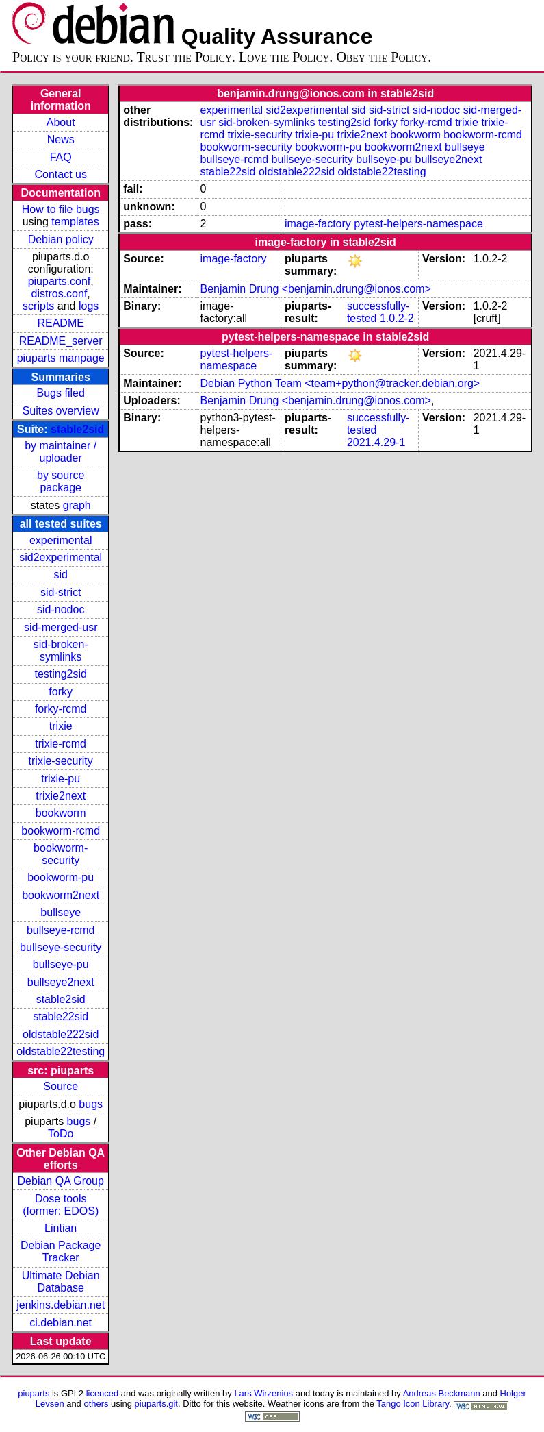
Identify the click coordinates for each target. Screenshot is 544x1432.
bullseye (60, 912)
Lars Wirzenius (263, 1393)
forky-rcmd (61, 709)
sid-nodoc (60, 609)
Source (60, 1086)
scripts (38, 306)
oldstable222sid (61, 1034)
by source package (60, 481)
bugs (91, 1104)
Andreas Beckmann (441, 1393)
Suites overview (61, 411)
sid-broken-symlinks (61, 651)
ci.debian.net (60, 1323)
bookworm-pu (60, 877)
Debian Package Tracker (61, 1251)
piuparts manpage (61, 358)
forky (61, 692)
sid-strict (60, 592)
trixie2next (61, 796)
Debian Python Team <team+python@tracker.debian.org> (340, 383)
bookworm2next (60, 895)
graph (77, 505)
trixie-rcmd (60, 744)
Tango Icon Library (412, 1403)
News (61, 139)
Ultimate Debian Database (61, 1282)
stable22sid (60, 1016)
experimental (60, 540)
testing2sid (60, 674)
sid (60, 574)
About (61, 122)
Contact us (60, 174)
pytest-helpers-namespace (418, 224)
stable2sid (77, 429)
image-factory (318, 224)
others (95, 1403)
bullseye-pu (61, 964)
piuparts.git (156, 1403)
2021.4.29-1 (376, 442)
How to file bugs (61, 209)
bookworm (61, 813)
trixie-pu (60, 779)
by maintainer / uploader (60, 452)
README (60, 323)
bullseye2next (60, 982)
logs (89, 306)
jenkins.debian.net (60, 1305)
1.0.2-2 (397, 318)
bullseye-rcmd (61, 930)
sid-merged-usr (61, 627)
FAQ (61, 157)
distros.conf (59, 293)
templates (75, 221)
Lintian (60, 1228)
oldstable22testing (60, 1051)
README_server (61, 341)
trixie (61, 726)
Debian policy (61, 239)
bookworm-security (61, 854)
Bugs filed (61, 393)
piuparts (33, 1393)
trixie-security (61, 761)
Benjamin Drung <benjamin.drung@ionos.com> (315, 289)
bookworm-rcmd (60, 831)
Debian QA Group (61, 1181)
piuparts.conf (59, 281)
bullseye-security (60, 947)
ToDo (60, 1133)
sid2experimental (60, 557)
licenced (102, 1393)
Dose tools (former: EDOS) (61, 1205)
